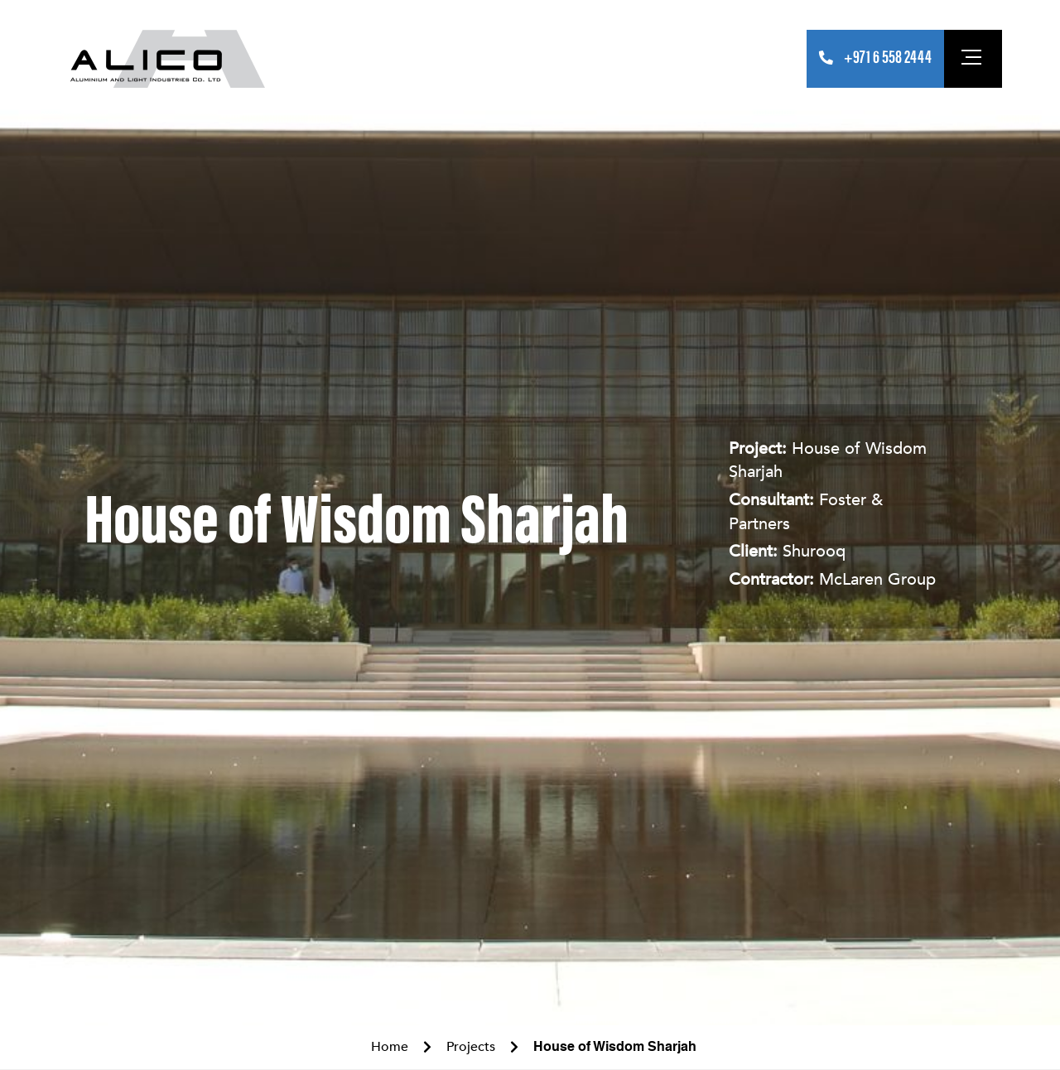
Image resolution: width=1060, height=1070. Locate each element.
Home (289, 59)
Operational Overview (586, 59)
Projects (478, 59)
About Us (343, 59)
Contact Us (761, 59)
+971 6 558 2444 (888, 59)
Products (411, 59)
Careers (691, 59)
